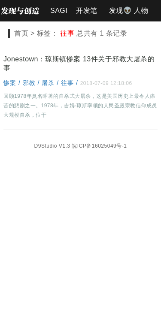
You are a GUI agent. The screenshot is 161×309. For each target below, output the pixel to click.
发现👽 (120, 10)
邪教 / (32, 82)
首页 (21, 33)
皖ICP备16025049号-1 (99, 146)
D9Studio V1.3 (52, 146)
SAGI (58, 10)
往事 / (70, 82)
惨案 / (13, 82)
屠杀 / (51, 82)
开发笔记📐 (86, 14)
